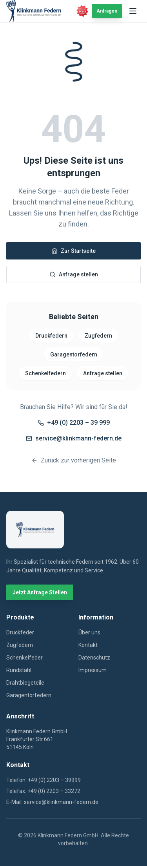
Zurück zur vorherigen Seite (73, 460)
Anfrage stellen (73, 274)
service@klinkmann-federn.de (74, 438)
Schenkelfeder (24, 657)
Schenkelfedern (45, 373)
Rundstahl (18, 670)
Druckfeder (20, 632)
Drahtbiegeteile (25, 683)
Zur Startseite (73, 251)
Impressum (92, 670)
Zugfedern (98, 336)
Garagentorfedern (73, 354)
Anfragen (106, 11)
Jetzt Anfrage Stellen (40, 592)
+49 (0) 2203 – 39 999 (74, 422)
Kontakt (88, 645)
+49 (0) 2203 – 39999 (54, 780)
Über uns (89, 632)
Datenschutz (94, 657)
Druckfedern (51, 336)
